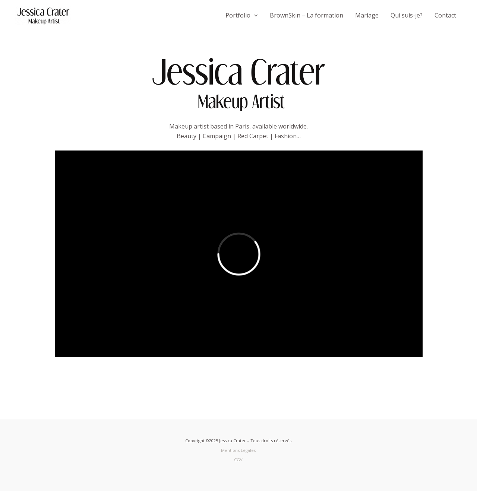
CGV (238, 459)
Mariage (367, 15)
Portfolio (241, 15)
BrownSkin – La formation (306, 15)
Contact (445, 15)
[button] (254, 15)
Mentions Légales (238, 450)
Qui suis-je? (407, 15)
